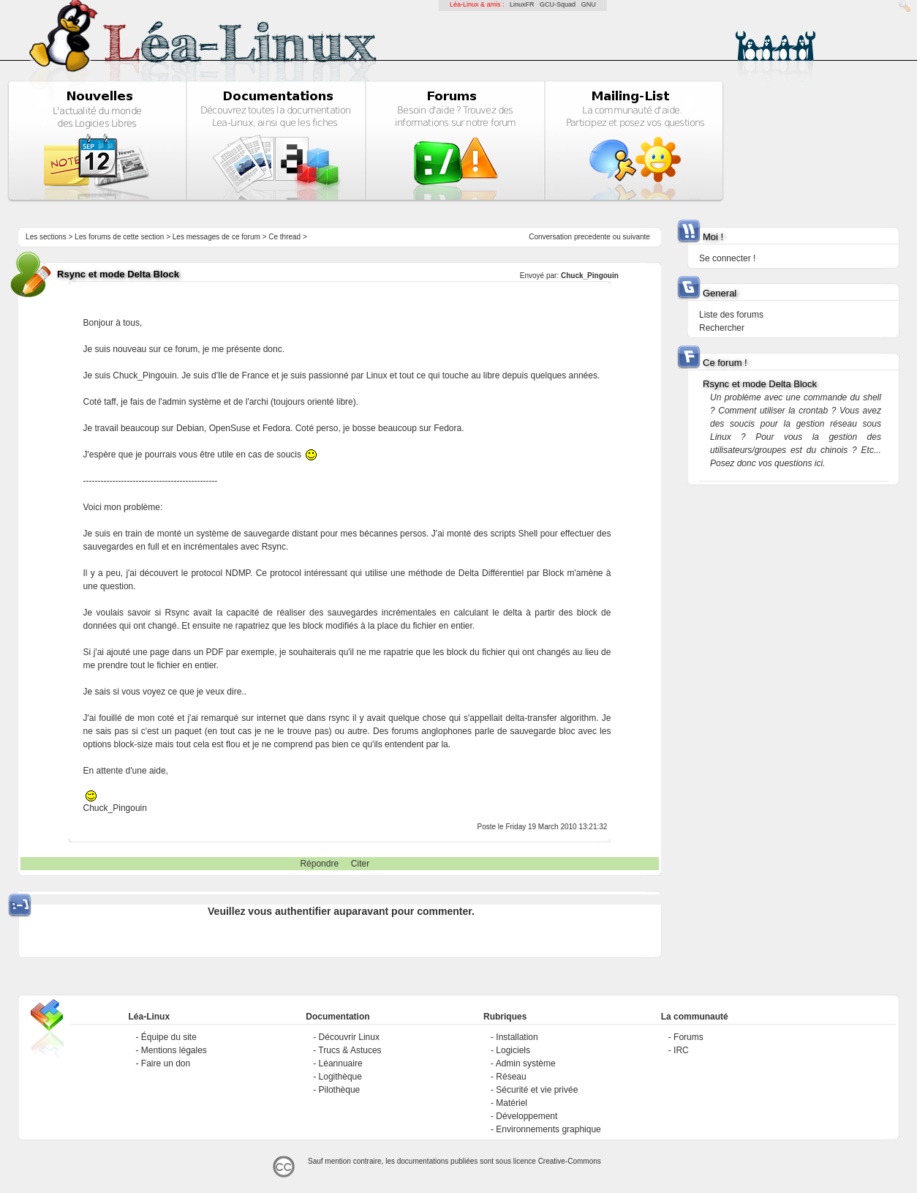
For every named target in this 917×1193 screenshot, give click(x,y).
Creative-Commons (569, 1161)
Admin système (526, 1063)
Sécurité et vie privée (537, 1090)
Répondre (319, 864)
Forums (688, 1037)
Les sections (46, 237)
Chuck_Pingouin (590, 276)
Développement (526, 1116)
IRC (681, 1050)
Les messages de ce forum (216, 237)
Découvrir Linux (349, 1037)
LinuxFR (522, 4)
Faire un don (165, 1063)
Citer (360, 864)
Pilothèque (340, 1090)
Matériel (511, 1103)
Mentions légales (174, 1050)
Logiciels (513, 1050)
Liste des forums (731, 315)
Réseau (511, 1077)
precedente (592, 237)
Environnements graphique (548, 1129)
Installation (516, 1037)
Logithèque (340, 1077)
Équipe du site (169, 1037)
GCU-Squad (558, 4)
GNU (588, 4)
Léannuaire (341, 1063)
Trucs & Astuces (349, 1050)
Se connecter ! (727, 258)
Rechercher (721, 328)
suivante (636, 237)
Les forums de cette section (119, 237)
